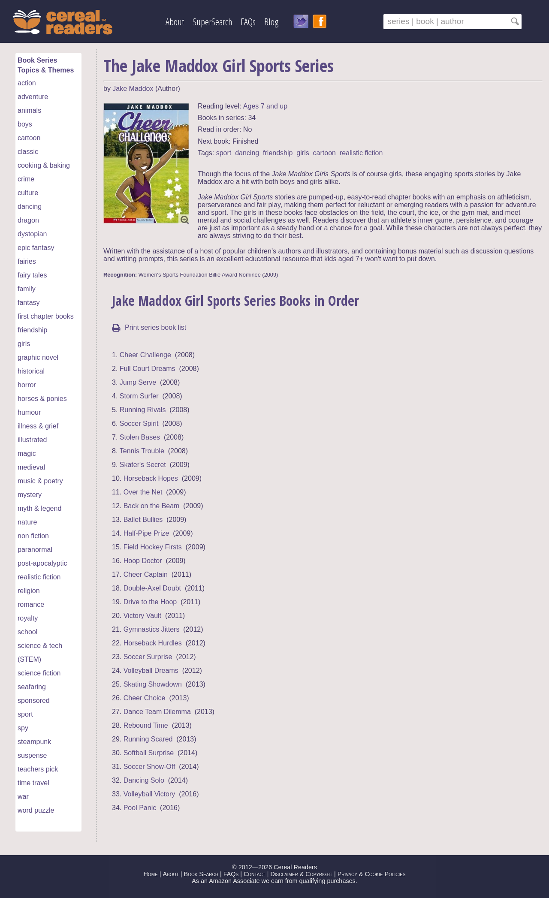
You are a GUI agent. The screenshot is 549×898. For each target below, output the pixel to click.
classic (28, 151)
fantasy (29, 302)
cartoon (29, 138)
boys (25, 124)
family (27, 288)
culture (28, 192)
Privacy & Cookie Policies (372, 874)
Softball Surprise (149, 752)
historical (31, 371)
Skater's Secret (143, 464)
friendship (32, 330)
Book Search (201, 874)
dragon (28, 220)
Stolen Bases (140, 437)
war (23, 796)
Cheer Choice (145, 698)
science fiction (39, 673)
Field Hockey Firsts (153, 547)
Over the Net (143, 492)
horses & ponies (42, 398)
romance (31, 604)
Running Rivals (143, 409)
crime (26, 179)
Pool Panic (140, 807)
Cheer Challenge (145, 355)
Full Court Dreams (147, 368)
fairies (27, 261)
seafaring (32, 686)
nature (27, 522)
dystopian (32, 234)
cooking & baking (44, 165)
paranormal (35, 549)
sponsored (34, 700)
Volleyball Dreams (151, 670)
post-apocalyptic (42, 563)
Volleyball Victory (149, 794)
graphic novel (38, 357)
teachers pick (38, 769)
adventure (33, 96)
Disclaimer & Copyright (301, 874)
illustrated (32, 439)
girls (24, 343)
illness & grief (38, 426)
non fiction (33, 535)
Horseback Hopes (151, 478)
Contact (254, 874)
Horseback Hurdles (153, 643)
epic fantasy (36, 247)
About (175, 21)
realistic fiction (39, 577)
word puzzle (36, 810)
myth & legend (39, 508)
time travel (33, 783)
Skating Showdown (153, 684)
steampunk (34, 741)
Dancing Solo (144, 780)
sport (25, 714)
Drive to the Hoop (150, 602)
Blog (271, 21)
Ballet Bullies (143, 519)
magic (27, 453)
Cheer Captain (146, 574)
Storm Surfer (139, 396)
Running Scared (148, 739)
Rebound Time (146, 725)
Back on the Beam (152, 505)
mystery (30, 494)
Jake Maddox (132, 88)
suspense (32, 755)
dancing (30, 206)
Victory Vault (142, 615)
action (27, 83)
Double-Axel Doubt (152, 588)
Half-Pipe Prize (146, 533)
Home (150, 874)
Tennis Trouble (142, 451)
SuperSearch (212, 21)
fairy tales (32, 275)
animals (29, 110)
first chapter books (46, 316)
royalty (28, 618)
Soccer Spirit (139, 423)
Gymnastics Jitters (152, 629)
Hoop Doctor (143, 560)
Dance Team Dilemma (157, 711)
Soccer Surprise (148, 656)
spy (23, 728)
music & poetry (40, 481)
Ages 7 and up (265, 106)
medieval (31, 467)
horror (27, 385)
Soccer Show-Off (149, 766)
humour (29, 412)
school (27, 632)
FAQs (248, 21)
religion (29, 590)
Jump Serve (138, 382)
